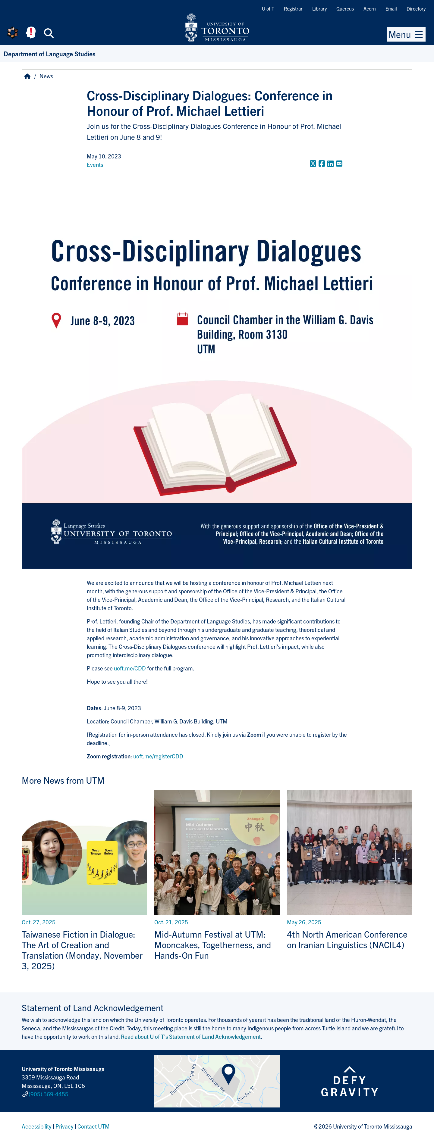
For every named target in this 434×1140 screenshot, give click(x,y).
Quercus (345, 8)
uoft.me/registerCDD (158, 756)
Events (95, 164)
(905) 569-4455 (48, 1094)
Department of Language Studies (50, 53)
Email (391, 8)
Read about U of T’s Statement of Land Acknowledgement (191, 1036)
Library (319, 8)
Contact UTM (93, 1126)
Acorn (369, 8)
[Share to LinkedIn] (330, 163)
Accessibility (37, 1126)
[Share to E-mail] (339, 163)
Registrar (293, 8)
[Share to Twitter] (313, 163)
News (46, 76)
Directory (416, 8)
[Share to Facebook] (322, 163)
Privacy (64, 1126)
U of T (268, 8)
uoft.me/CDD (130, 668)
